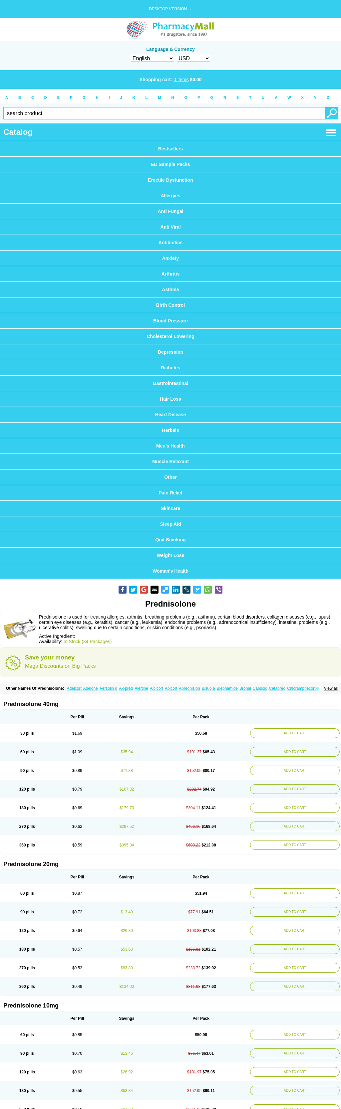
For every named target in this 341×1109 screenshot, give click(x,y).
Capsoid (260, 688)
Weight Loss (170, 555)
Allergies (170, 195)
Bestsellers (170, 148)
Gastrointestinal (170, 383)
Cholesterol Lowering (170, 336)
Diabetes (170, 367)
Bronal (245, 688)
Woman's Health (170, 571)
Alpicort (156, 688)
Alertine (141, 688)
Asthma (170, 289)
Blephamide (227, 688)
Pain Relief (170, 492)
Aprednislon (189, 688)
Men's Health (170, 446)
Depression (170, 352)
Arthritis (170, 274)
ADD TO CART (293, 733)
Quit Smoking (171, 539)
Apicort (171, 688)
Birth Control (170, 305)
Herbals (170, 430)
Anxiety (170, 258)
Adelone (90, 688)
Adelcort (74, 688)
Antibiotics (170, 242)
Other (170, 477)
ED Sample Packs (170, 164)
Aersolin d (108, 688)
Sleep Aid (170, 524)
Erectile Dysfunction (170, 180)
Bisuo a (208, 688)
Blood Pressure (170, 320)
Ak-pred (126, 688)
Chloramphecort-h (303, 688)
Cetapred (277, 688)
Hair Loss (170, 399)
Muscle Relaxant (170, 461)
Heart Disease (170, 414)
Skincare (170, 508)
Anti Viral (170, 227)
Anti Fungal (170, 211)
